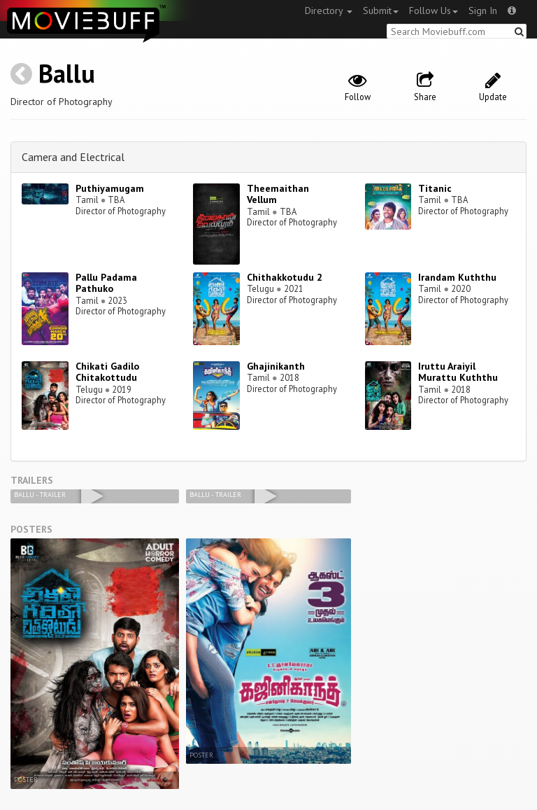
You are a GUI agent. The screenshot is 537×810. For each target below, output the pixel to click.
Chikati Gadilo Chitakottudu (107, 372)
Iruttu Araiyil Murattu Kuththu (458, 372)
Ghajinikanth (276, 366)
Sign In (482, 10)
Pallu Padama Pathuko (106, 283)
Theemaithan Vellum (278, 194)
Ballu (66, 73)
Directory (328, 10)
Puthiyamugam (110, 188)
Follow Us (433, 10)
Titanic (435, 188)
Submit (381, 10)
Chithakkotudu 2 (284, 277)
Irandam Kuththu (457, 277)
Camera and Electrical (73, 157)
